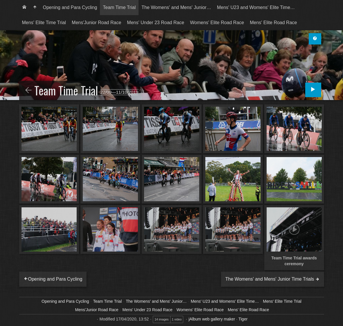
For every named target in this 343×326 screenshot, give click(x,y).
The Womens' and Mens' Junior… (176, 7)
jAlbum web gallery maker (211, 319)
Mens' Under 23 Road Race (155, 22)
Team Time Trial (119, 7)
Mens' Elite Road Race (273, 22)
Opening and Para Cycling (70, 7)
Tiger (242, 319)
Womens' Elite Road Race (217, 22)
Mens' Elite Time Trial (44, 22)
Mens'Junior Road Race (96, 22)
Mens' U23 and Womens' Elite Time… (256, 7)
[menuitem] (24, 7)
